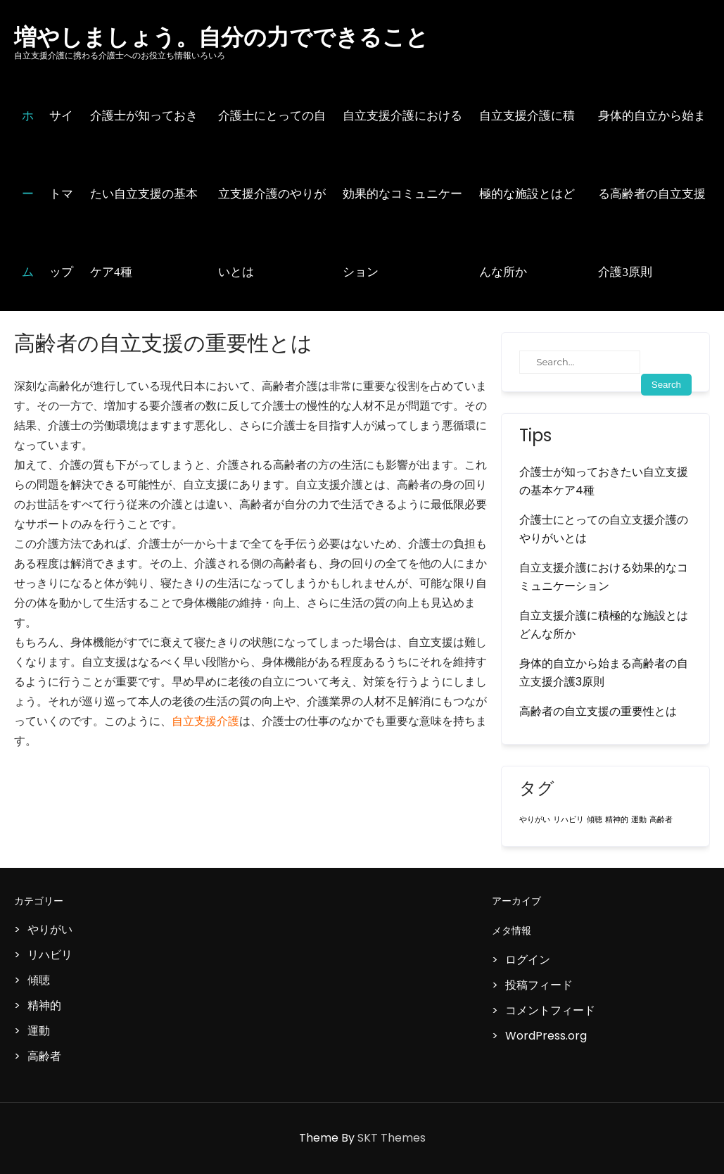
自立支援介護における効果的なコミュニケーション (402, 194)
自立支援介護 (205, 721)
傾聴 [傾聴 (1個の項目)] (594, 819)
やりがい (49, 929)
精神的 (44, 1005)
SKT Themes (391, 1138)
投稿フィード (539, 985)
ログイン (527, 960)
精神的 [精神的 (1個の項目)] (616, 819)
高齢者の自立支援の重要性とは (598, 711)
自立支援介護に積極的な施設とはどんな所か (527, 194)
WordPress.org (546, 1036)
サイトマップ (61, 194)
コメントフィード (550, 1010)
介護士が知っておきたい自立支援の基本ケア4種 (144, 194)
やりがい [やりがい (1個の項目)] (534, 819)
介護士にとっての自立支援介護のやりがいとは (272, 194)
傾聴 (38, 980)
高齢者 (44, 1056)
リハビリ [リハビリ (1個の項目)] (568, 819)
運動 (38, 1031)
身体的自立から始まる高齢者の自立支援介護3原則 (652, 194)
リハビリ (49, 955)
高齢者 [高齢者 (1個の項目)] (661, 819)
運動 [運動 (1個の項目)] (639, 819)
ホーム (28, 194)
